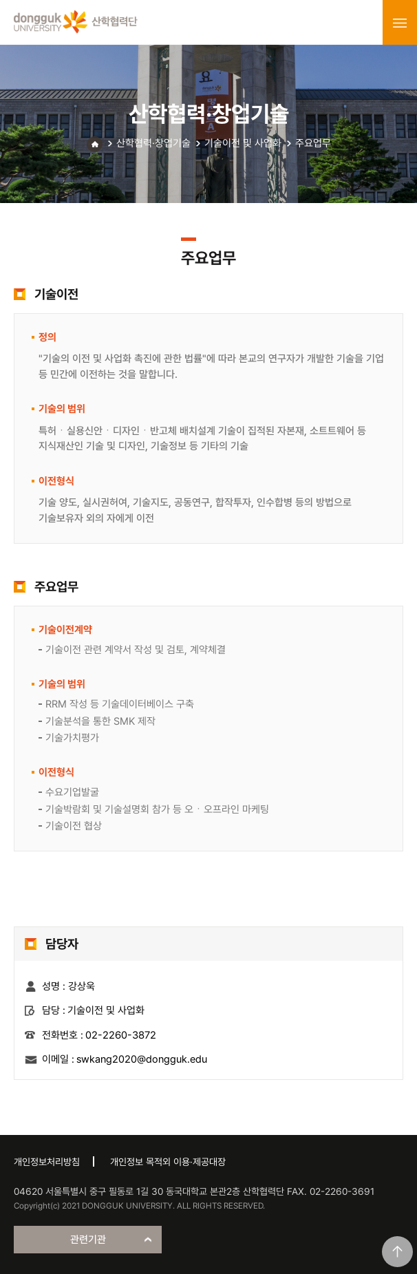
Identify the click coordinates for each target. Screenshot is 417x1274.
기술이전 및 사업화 (242, 143)
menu (400, 22)
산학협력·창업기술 (153, 143)
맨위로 (397, 1251)
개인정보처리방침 (47, 1161)
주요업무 (313, 143)
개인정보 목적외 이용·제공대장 (168, 1161)
